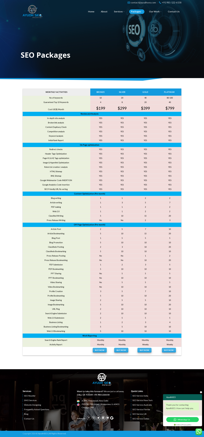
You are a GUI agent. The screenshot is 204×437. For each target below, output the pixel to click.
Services (119, 11)
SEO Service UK (139, 414)
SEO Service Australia (142, 405)
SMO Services (30, 400)
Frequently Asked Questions (36, 409)
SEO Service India (140, 395)
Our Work (155, 11)
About (104, 11)
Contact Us (174, 11)
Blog (26, 414)
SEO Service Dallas (140, 418)
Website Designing (32, 405)
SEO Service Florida (141, 409)
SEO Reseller (30, 395)
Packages (137, 11)
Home (91, 11)
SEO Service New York (142, 400)
